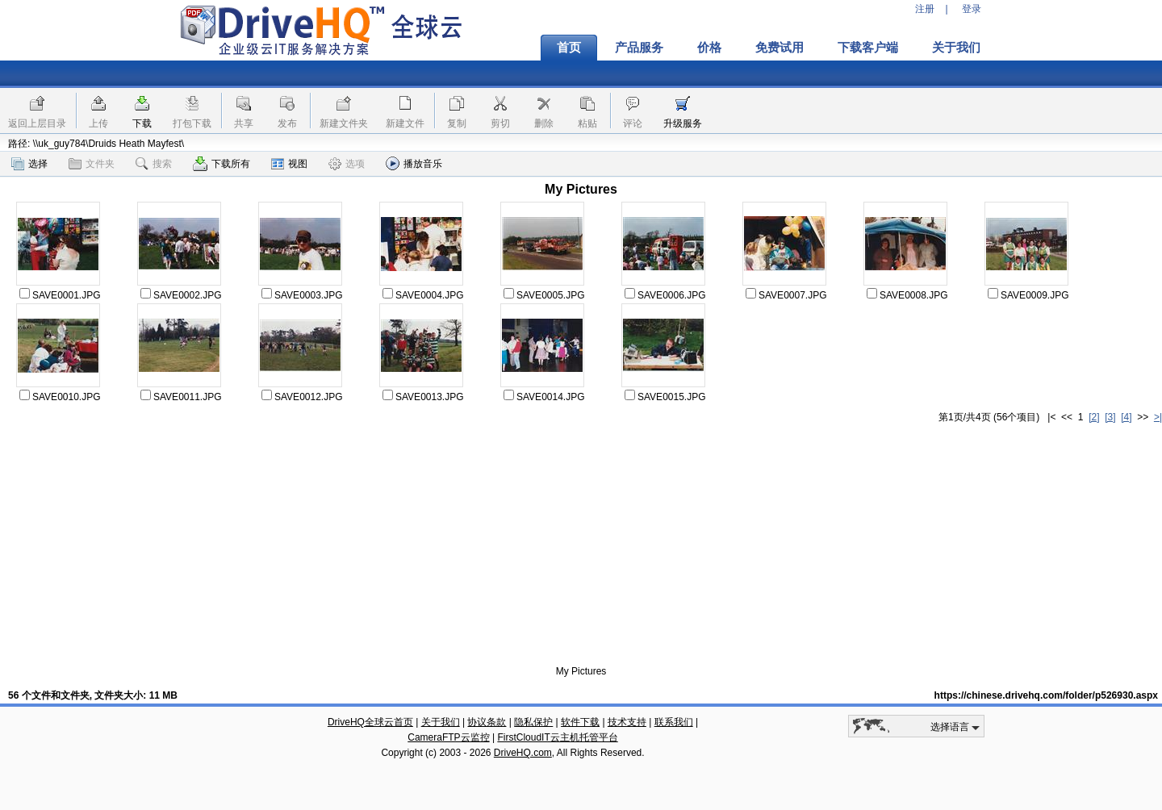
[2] (1094, 417)
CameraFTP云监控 (448, 737)
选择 (29, 163)
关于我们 (956, 47)
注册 (924, 9)
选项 (346, 163)
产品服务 (639, 47)
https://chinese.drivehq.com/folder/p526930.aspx (1046, 695)
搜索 (154, 163)
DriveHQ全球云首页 (370, 722)
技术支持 (627, 722)
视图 (289, 163)
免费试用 (779, 47)
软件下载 (580, 722)
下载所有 (221, 164)
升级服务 (682, 123)
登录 (971, 9)
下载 (142, 123)
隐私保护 (533, 722)
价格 (709, 47)
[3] (1110, 417)
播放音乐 (414, 163)
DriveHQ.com (523, 752)
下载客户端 (868, 47)
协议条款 (486, 722)
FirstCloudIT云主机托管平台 (557, 737)
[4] (1126, 417)
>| (1158, 417)
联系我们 (673, 722)
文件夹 (92, 163)
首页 (569, 47)
